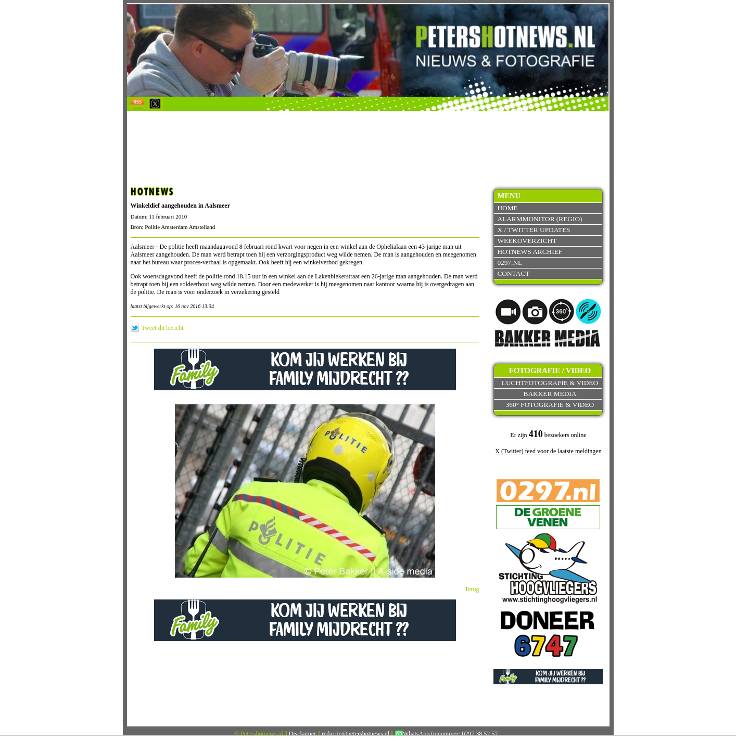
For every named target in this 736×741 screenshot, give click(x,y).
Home (507, 208)
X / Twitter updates (533, 230)
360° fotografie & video (550, 404)
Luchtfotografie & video (550, 383)
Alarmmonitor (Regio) (539, 219)
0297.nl (509, 262)
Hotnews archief (529, 251)
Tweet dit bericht (163, 327)
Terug (472, 589)
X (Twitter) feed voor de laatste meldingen (548, 451)
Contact (513, 273)
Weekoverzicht (526, 241)
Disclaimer (302, 733)
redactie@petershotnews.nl (355, 733)
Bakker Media (550, 394)
